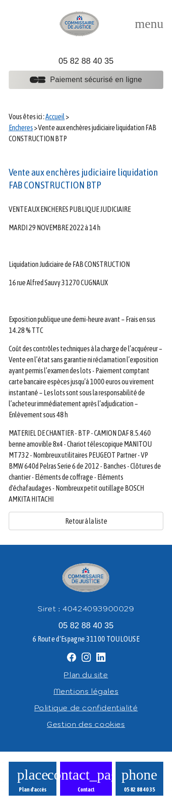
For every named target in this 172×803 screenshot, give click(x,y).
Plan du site (86, 674)
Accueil (55, 116)
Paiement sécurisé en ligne (86, 79)
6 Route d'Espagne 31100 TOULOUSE (86, 639)
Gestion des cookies (86, 724)
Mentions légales (86, 691)
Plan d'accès (32, 789)
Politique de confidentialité (86, 707)
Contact (86, 789)
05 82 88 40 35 (85, 61)
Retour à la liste (86, 521)
